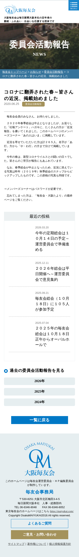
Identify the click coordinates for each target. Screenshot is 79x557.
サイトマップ (16, 543)
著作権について (36, 543)
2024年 (40, 402)
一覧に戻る (39, 420)
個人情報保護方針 (60, 543)
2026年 (40, 381)
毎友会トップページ (14, 71)
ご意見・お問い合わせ (39, 534)
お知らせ (35, 71)
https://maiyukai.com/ (62, 511)
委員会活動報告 (53, 71)
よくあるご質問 (39, 523)
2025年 (40, 391)
